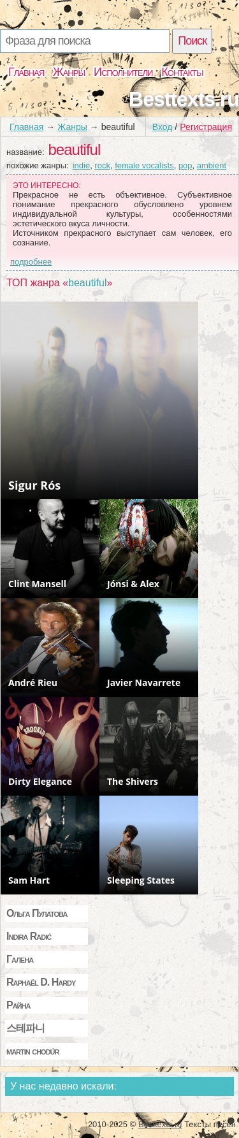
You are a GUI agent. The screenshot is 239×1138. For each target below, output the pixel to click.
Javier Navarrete (143, 682)
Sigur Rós (34, 485)
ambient (211, 165)
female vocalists (144, 165)
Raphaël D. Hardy (40, 982)
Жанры (69, 72)
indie (81, 165)
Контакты (182, 72)
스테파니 (25, 1028)
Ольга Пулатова (36, 913)
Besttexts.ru (184, 98)
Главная (26, 72)
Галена (19, 959)
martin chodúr (32, 1051)
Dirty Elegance (40, 781)
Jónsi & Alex (133, 584)
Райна (18, 1005)
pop (185, 165)
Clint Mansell (37, 584)
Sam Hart (29, 880)
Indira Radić (28, 936)
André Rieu (32, 682)
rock (102, 165)
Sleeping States (141, 880)
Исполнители (123, 72)
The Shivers (132, 781)
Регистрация (206, 127)
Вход (162, 127)
